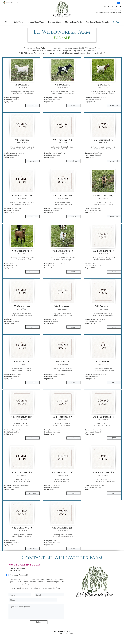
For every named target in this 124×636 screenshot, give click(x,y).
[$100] (32, 216)
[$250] (32, 105)
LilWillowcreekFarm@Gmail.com (108, 12)
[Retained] (32, 161)
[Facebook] (118, 3)
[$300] (73, 382)
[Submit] (38, 622)
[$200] (32, 382)
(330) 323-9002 (115, 10)
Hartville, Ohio (12, 3)
